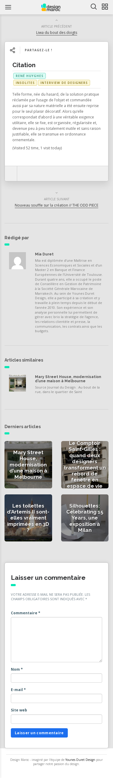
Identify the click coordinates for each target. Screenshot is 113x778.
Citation (24, 65)
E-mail (18, 689)
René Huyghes (29, 76)
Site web (19, 710)
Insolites (25, 83)
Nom (17, 669)
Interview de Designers (64, 83)
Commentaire (25, 613)
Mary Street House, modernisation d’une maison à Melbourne (68, 379)
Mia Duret (44, 254)
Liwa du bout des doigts (56, 32)
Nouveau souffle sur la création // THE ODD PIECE (56, 205)
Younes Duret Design (80, 760)
